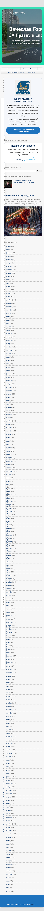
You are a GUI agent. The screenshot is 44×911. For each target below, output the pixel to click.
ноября (8, 263)
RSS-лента (17, 159)
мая (7, 283)
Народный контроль (15, 13)
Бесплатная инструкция (16, 72)
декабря (9, 259)
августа (8, 273)
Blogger (33, 904)
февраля (9, 253)
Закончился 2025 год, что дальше (19, 196)
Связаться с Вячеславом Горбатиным (23, 130)
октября (8, 266)
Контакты (33, 69)
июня (7, 280)
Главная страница (13, 69)
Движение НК (31, 72)
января (8, 256)
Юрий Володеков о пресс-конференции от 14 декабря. (24, 181)
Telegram (29, 159)
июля (8, 276)
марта (8, 249)
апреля (8, 246)
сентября (9, 270)
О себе (25, 69)
